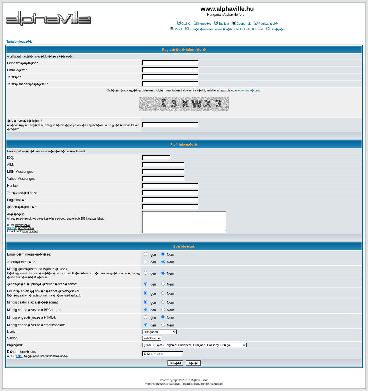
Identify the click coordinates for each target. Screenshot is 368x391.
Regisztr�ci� (266, 23)
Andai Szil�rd (173, 383)
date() (19, 356)
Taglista (221, 23)
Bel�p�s (275, 29)
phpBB (176, 380)
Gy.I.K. (184, 23)
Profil (176, 29)
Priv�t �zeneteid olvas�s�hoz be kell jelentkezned (224, 29)
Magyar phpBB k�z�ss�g (208, 383)
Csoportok (242, 23)
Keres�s (202, 23)
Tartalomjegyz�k (19, 41)
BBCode (12, 228)
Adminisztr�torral (249, 90)
